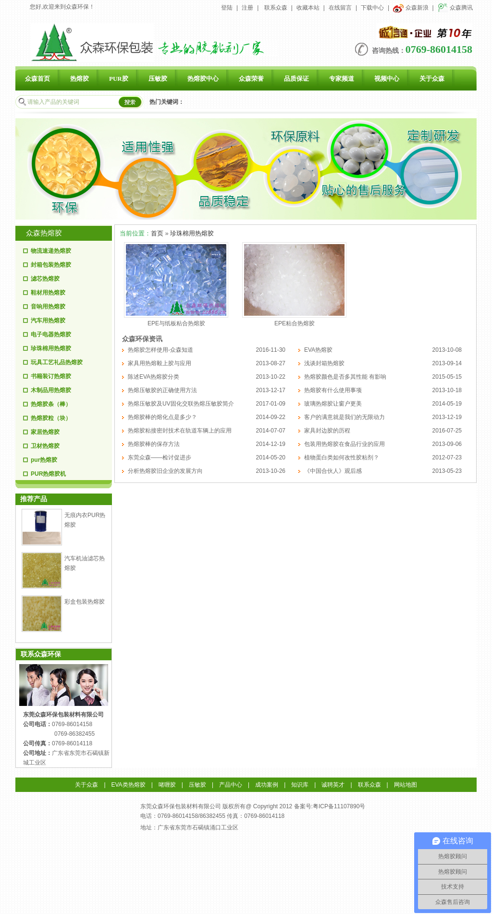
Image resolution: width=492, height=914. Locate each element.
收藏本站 (308, 7)
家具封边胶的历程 (327, 430)
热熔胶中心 (203, 78)
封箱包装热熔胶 (51, 264)
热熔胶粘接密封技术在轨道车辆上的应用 (180, 430)
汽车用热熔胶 (48, 320)
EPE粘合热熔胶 (294, 323)
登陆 (227, 7)
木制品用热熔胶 (51, 390)
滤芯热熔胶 (45, 278)
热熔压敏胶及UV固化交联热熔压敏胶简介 (181, 403)
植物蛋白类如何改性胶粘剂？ (341, 457)
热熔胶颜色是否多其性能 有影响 (345, 376)
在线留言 (340, 7)
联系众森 (275, 7)
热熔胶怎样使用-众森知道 (160, 349)
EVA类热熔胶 (128, 784)
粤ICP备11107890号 (339, 806)
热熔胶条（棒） (51, 404)
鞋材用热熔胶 (48, 292)
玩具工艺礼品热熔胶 (57, 362)
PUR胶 (118, 78)
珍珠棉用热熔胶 (51, 348)
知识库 (299, 784)
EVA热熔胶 (318, 349)
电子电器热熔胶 (51, 334)
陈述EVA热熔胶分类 (153, 376)
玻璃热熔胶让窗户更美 (333, 403)
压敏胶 (157, 78)
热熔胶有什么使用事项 (333, 390)
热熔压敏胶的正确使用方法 (162, 390)
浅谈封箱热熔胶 (324, 363)
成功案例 (266, 784)
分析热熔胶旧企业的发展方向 (165, 471)
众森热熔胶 (44, 233)
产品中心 (230, 784)
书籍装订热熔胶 (51, 376)
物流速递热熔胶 (51, 250)
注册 (247, 7)
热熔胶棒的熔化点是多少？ (162, 417)
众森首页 (37, 78)
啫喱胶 (167, 784)
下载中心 (372, 7)
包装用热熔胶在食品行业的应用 (344, 444)
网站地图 (405, 784)
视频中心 (386, 78)
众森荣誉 (251, 78)
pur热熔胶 (44, 460)
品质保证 (296, 78)
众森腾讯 (455, 7)
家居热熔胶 (45, 432)
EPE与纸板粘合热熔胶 (176, 323)
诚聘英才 (332, 784)
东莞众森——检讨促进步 (159, 457)
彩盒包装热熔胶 (84, 601)
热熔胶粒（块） (51, 418)
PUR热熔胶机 (48, 473)
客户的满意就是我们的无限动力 (344, 417)
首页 (157, 233)
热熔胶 (79, 78)
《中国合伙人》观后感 (333, 471)
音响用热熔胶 (48, 306)
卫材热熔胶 (45, 446)
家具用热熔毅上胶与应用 (159, 363)
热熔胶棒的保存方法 (154, 444)
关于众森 (431, 78)
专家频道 (341, 78)
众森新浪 (410, 7)
